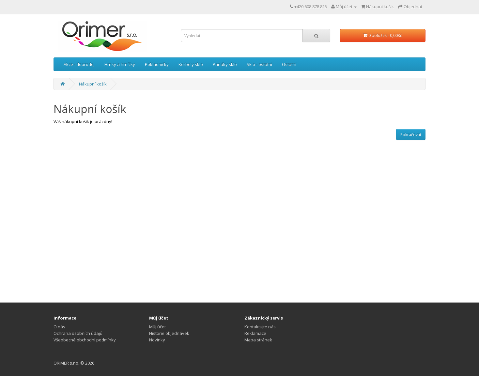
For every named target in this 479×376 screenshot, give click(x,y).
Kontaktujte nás (260, 327)
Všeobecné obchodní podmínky (85, 340)
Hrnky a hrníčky (119, 64)
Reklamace (255, 333)
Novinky (157, 340)
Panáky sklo (225, 64)
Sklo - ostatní (259, 64)
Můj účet (157, 327)
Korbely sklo (190, 64)
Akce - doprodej (79, 64)
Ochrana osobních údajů (78, 333)
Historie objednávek (169, 333)
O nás (59, 327)
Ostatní (289, 64)
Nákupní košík (93, 84)
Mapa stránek (258, 340)
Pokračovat (410, 134)
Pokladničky (157, 64)
